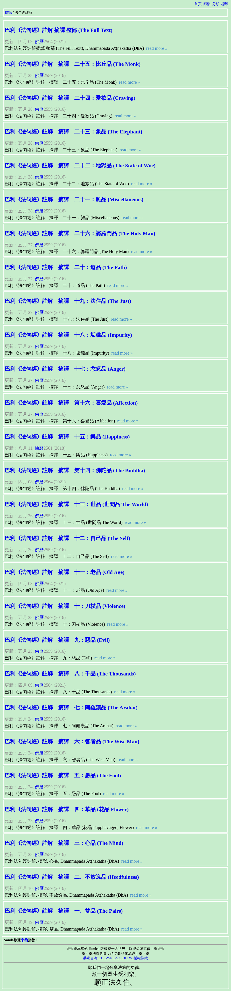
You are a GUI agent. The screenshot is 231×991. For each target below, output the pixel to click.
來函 (24, 940)
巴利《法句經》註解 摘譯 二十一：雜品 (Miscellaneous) (74, 199)
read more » (156, 48)
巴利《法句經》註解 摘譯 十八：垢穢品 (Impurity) (68, 335)
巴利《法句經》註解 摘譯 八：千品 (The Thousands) (70, 674)
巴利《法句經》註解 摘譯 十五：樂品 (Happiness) (67, 437)
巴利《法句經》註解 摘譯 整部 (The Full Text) (58, 30)
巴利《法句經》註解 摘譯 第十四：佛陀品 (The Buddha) (75, 470)
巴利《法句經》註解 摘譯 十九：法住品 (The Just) (68, 301)
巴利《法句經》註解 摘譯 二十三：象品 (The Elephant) (73, 132)
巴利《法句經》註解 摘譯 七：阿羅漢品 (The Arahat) (71, 708)
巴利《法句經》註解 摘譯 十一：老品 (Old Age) (64, 572)
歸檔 (206, 4)
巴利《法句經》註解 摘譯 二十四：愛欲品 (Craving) (70, 98)
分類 (215, 4)
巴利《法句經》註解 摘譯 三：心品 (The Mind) (64, 843)
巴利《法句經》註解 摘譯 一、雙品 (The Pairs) (64, 911)
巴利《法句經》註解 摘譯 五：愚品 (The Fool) (63, 775)
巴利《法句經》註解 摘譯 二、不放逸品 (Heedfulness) (72, 877)
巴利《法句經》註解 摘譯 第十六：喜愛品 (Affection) (71, 403)
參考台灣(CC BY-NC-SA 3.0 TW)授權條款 (115, 958)
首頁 (198, 4)
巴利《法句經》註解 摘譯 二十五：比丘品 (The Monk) (72, 64)
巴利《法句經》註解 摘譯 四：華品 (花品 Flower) (67, 809)
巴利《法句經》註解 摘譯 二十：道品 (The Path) (66, 267)
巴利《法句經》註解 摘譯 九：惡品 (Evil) (57, 640)
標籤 (224, 4)
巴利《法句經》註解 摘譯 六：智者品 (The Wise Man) (72, 741)
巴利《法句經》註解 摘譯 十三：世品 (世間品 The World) (76, 504)
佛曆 (39, 41)
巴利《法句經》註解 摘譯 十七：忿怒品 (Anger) (65, 369)
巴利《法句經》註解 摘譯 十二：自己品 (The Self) (67, 538)
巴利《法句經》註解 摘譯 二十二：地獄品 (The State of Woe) (80, 165)
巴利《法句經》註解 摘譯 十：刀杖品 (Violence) (65, 606)
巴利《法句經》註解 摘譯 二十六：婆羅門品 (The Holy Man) (80, 233)
